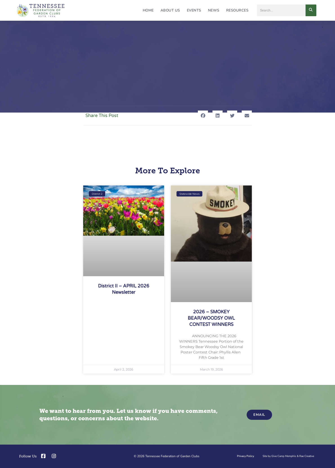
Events (194, 10)
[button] (203, 116)
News (213, 10)
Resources (237, 10)
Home (148, 10)
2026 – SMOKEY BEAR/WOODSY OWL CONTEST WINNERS (211, 318)
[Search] (311, 10)
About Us (170, 10)
